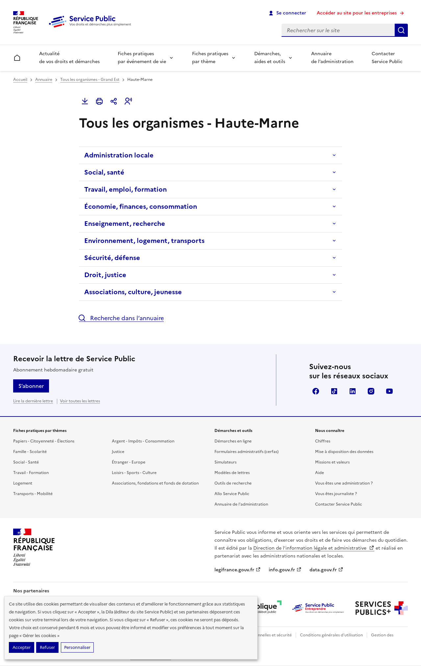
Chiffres (322, 441)
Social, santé (104, 172)
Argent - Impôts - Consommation (143, 441)
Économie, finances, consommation (140, 206)
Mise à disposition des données (344, 452)
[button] (128, 101)
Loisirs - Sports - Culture (134, 473)
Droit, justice (105, 275)
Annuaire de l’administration (332, 57)
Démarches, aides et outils (269, 57)
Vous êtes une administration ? (344, 483)
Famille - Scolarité (30, 452)
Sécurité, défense (112, 258)
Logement (22, 483)
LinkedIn (352, 391)
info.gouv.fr (285, 569)
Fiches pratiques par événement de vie (142, 57)
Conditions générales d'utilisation (331, 635)
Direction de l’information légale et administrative (313, 548)
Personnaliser (77, 647)
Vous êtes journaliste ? (336, 494)
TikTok (334, 391)
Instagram (371, 391)
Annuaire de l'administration (241, 504)
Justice (118, 452)
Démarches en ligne (233, 441)
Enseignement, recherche (124, 223)
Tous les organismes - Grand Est (89, 80)
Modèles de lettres (232, 473)
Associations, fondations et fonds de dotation (155, 483)
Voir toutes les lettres (80, 401)
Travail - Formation (31, 473)
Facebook (315, 391)
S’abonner (31, 386)
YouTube (389, 391)
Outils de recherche (233, 483)
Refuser (47, 647)
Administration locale (119, 155)
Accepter (21, 647)
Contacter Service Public (387, 57)
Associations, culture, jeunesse (133, 292)
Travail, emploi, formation (125, 189)
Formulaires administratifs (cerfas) (246, 452)
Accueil (20, 80)
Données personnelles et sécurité (260, 635)
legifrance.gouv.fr (237, 569)
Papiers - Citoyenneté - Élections (43, 441)
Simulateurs (225, 462)
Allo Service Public (231, 494)
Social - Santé (26, 462)
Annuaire (43, 80)
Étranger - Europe (128, 462)
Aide (319, 473)
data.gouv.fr (326, 569)
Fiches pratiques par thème (210, 57)
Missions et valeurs (332, 462)
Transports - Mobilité (33, 494)
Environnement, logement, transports (144, 241)
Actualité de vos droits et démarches (69, 57)
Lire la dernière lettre (33, 401)
